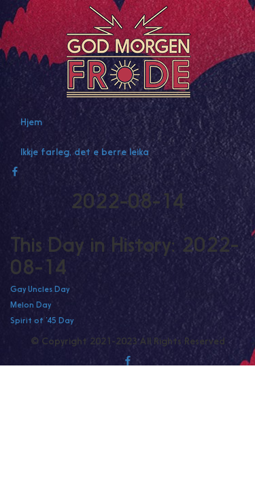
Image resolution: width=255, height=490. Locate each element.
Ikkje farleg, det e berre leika (84, 151)
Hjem (31, 121)
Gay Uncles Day (39, 289)
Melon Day (30, 305)
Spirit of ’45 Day (41, 320)
